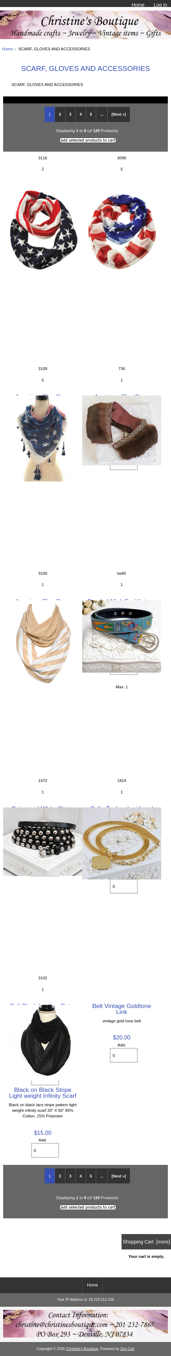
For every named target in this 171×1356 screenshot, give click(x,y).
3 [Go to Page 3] (70, 114)
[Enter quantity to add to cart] (124, 1055)
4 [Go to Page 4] (80, 114)
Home (138, 5)
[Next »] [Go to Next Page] (118, 114)
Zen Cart (128, 1349)
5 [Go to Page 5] (91, 114)
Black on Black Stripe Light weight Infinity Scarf (42, 1092)
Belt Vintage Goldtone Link (121, 1008)
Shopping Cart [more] (146, 1242)
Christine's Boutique (82, 1349)
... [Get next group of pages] (101, 114)
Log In (160, 5)
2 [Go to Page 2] (60, 114)
